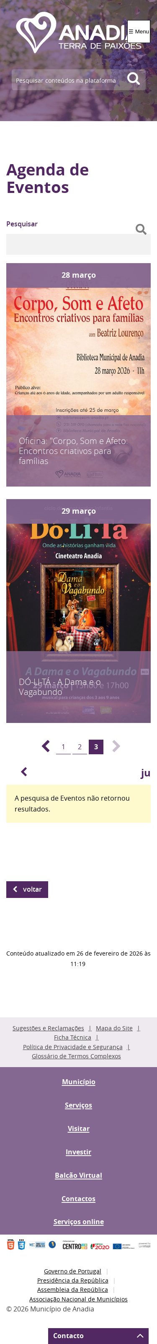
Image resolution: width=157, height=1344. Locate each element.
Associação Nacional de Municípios (78, 1299)
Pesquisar (22, 223)
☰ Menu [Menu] (139, 31)
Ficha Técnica (72, 1037)
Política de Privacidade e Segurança (73, 1047)
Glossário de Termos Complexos (76, 1056)
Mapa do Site (114, 1028)
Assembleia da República (72, 1289)
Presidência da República (72, 1280)
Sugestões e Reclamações (48, 1028)
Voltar (32, 889)
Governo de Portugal (72, 1271)
